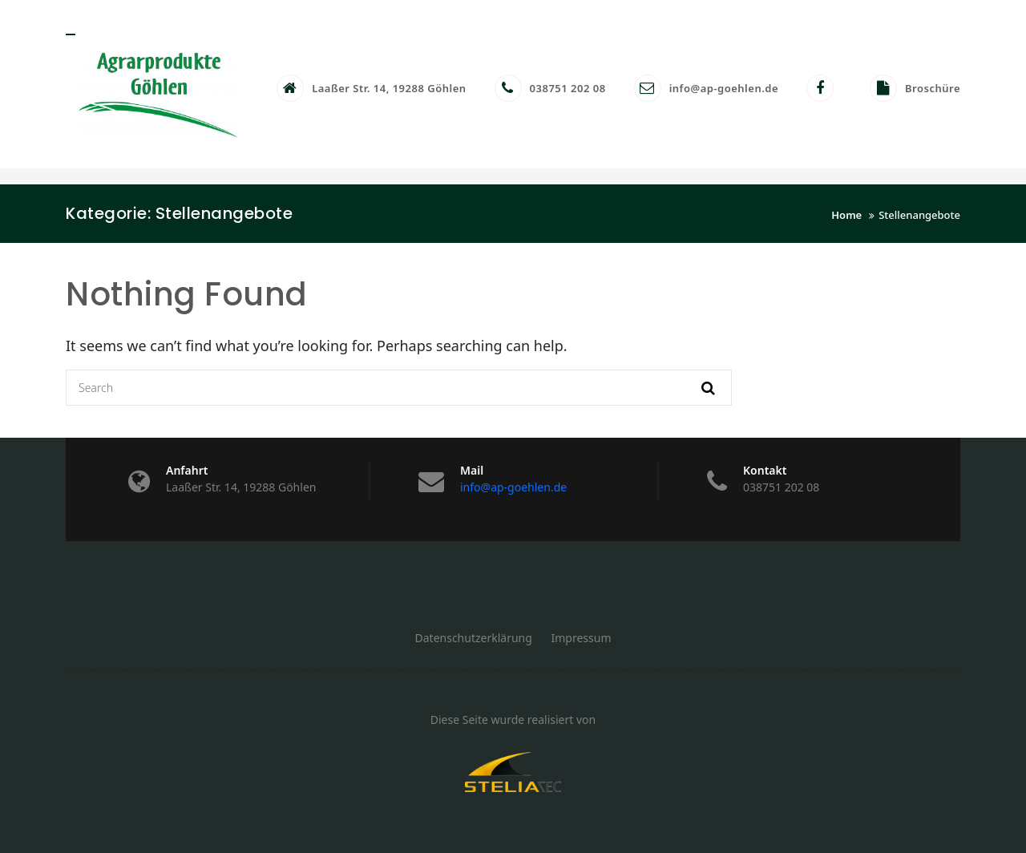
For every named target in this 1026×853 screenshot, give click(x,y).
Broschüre (932, 88)
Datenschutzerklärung (473, 637)
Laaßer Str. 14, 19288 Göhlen (389, 88)
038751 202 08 (568, 88)
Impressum (581, 637)
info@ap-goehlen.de (723, 88)
